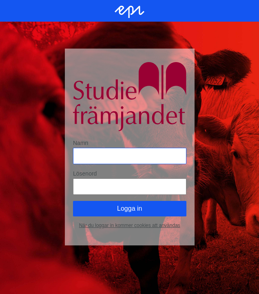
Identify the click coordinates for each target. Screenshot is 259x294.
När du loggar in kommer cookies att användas (129, 225)
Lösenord (85, 173)
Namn (80, 143)
